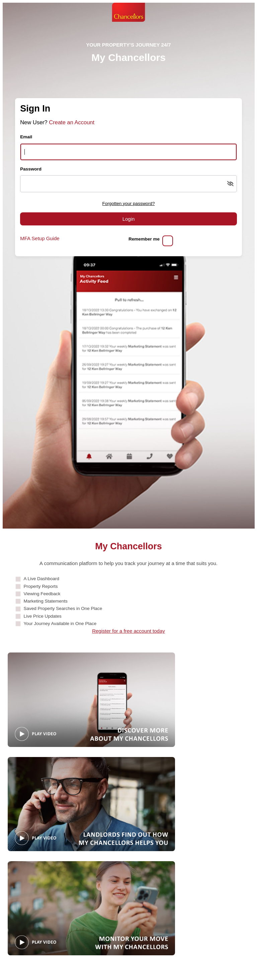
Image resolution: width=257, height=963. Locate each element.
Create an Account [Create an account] (71, 122)
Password (30, 168)
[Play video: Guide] (91, 699)
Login (128, 219)
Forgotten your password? (128, 203)
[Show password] (230, 184)
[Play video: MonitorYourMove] (91, 908)
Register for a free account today (128, 631)
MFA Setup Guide (40, 238)
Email (26, 136)
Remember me (144, 239)
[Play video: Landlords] (91, 804)
